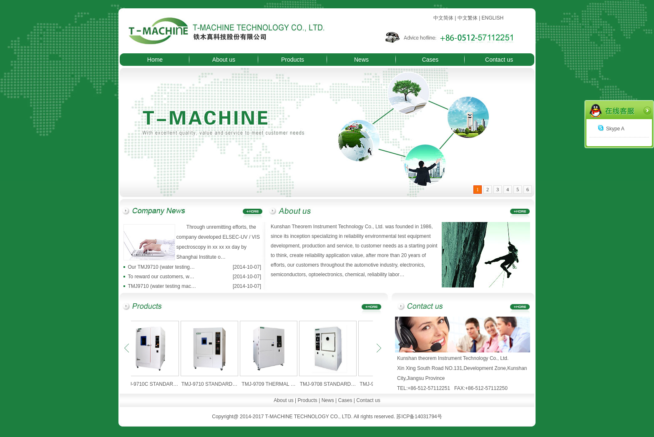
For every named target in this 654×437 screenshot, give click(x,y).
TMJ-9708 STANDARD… (330, 384)
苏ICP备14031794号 (419, 417)
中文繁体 (468, 18)
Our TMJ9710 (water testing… (161, 267)
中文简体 (443, 18)
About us (223, 59)
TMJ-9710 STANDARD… (212, 384)
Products (292, 59)
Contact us (499, 59)
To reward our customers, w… (161, 277)
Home (155, 59)
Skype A (611, 129)
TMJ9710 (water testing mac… (162, 286)
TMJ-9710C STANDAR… (153, 384)
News (361, 59)
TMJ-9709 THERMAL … (271, 384)
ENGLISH (493, 18)
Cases (430, 59)
